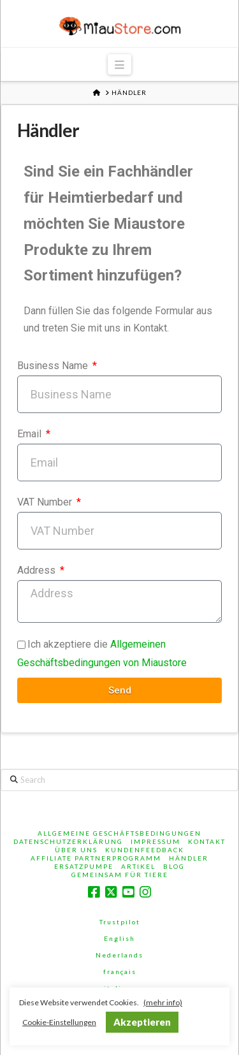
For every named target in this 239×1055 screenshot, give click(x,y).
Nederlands (119, 955)
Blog (174, 866)
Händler (188, 858)
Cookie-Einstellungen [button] (59, 1022)
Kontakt (207, 841)
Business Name (54, 366)
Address (37, 570)
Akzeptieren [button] (142, 1022)
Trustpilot (119, 922)
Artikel (138, 866)
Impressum (155, 841)
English (119, 938)
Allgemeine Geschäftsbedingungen (119, 833)
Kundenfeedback (144, 850)
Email (30, 434)
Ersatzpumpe (83, 866)
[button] (119, 64)
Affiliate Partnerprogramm (96, 858)
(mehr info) (162, 1002)
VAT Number (46, 502)
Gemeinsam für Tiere (119, 874)
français (119, 971)
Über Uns (76, 850)
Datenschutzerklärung (68, 841)
